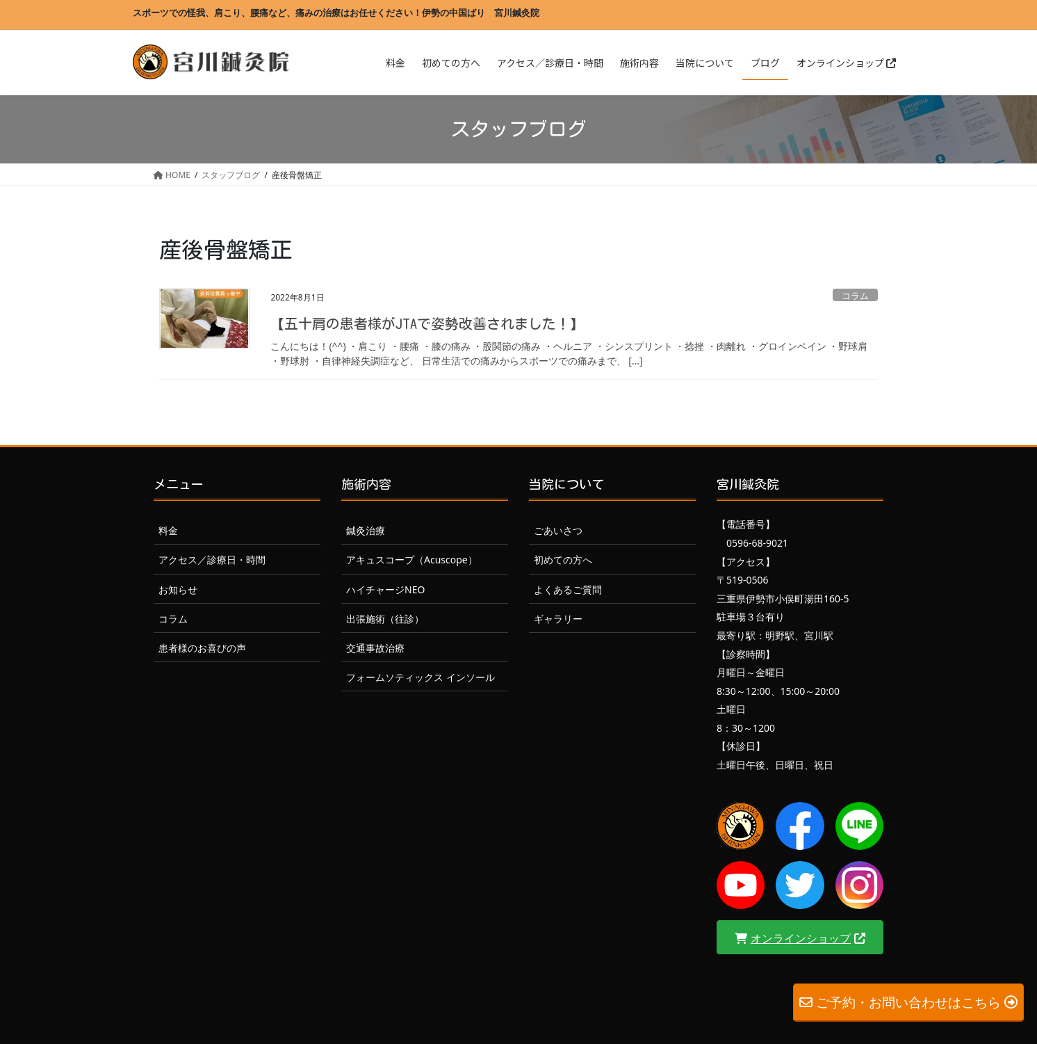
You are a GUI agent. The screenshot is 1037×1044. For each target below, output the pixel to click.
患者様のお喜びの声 (202, 647)
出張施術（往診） (385, 618)
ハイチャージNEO (385, 589)
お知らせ (177, 589)
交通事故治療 (375, 647)
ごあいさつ (558, 530)
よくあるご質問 (568, 589)
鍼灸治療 (365, 530)
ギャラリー (558, 618)
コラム (855, 295)
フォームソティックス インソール (420, 677)
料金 (168, 530)
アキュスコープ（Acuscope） (411, 559)
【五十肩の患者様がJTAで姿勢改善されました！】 (427, 323)
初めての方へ (563, 559)
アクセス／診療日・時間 (212, 559)
